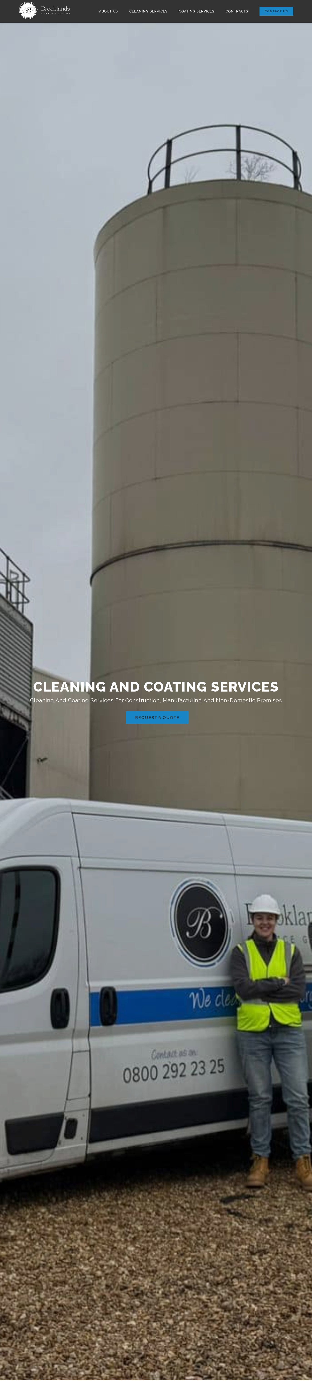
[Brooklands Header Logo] (45, 3)
